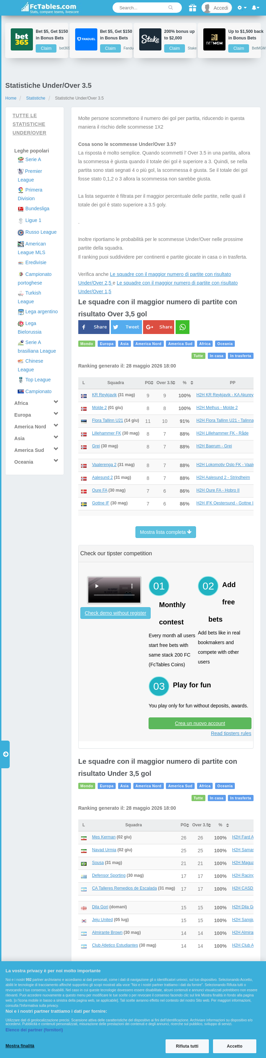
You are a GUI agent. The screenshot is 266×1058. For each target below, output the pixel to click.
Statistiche (35, 98)
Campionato (38, 391)
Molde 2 (99, 407)
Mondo (86, 344)
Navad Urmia (104, 849)
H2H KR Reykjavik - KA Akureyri (226, 394)
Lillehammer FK (106, 433)
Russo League (40, 232)
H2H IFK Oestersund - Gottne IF (226, 503)
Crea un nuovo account (200, 723)
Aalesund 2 (102, 477)
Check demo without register (115, 613)
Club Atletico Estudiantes (115, 945)
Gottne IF (100, 503)
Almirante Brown (107, 932)
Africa (205, 344)
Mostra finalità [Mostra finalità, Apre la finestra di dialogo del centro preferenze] (20, 1045)
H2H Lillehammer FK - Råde (222, 433)
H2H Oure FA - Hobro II (218, 490)
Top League (38, 379)
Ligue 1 (33, 220)
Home (10, 98)
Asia (124, 344)
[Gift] (192, 7)
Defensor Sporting (109, 875)
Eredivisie (35, 262)
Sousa (98, 862)
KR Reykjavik (104, 394)
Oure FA (99, 490)
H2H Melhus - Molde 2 (217, 407)
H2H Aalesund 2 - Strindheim (223, 477)
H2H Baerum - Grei (214, 446)
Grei (96, 446)
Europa (106, 344)
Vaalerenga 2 (104, 464)
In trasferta (240, 356)
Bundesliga (37, 208)
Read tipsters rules (231, 733)
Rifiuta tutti (187, 1046)
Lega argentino (41, 311)
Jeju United (102, 919)
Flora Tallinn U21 (107, 420)
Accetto (234, 1046)
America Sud (180, 344)
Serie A (33, 159)
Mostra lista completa (166, 532)
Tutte (198, 356)
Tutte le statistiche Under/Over (29, 124)
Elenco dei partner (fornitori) (34, 1030)
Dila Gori (100, 906)
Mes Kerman (104, 837)
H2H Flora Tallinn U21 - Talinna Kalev (230, 420)
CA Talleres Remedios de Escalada (124, 888)
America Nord (148, 344)
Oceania (225, 344)
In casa (216, 356)
